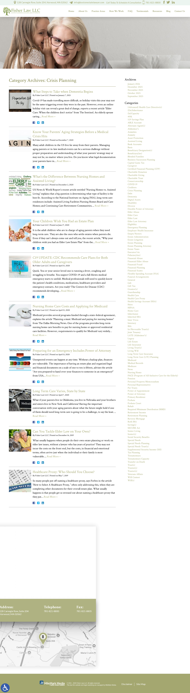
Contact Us (180, 11)
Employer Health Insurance (140, 230)
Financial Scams (135, 270)
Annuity (131, 135)
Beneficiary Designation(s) (140, 150)
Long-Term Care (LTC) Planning (143, 357)
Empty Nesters (135, 233)
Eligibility (132, 224)
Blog (168, 11)
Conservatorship (135, 181)
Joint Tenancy (134, 332)
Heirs (130, 304)
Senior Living (134, 431)
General (131, 280)
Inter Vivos (133, 320)
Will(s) (131, 480)
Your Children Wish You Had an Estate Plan (63, 221)
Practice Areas (98, 11)
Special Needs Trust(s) (138, 446)
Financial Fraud (135, 264)
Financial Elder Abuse (138, 261)
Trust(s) (131, 465)
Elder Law (132, 218)
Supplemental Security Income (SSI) (145, 449)
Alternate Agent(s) (136, 125)
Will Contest (134, 477)
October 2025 (134, 93)
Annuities (132, 132)
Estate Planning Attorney (139, 246)
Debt (130, 193)
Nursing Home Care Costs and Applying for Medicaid (70, 306)
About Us (82, 11)
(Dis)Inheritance (135, 110)
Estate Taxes (133, 249)
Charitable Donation (137, 172)
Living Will (133, 350)
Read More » (48, 116)
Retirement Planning (137, 415)
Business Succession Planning (141, 159)
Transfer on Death (136, 461)
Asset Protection (135, 138)
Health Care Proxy (136, 298)
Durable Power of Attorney (140, 209)
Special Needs (134, 440)
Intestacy (132, 323)
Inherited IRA (134, 316)
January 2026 (134, 84)
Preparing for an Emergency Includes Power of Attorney (72, 350)
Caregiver (132, 165)
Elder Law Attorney (137, 221)
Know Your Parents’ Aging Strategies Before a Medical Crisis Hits (70, 134)
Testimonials (142, 11)
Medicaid (132, 360)
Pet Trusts (132, 387)
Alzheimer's (133, 128)
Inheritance (133, 314)
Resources (157, 11)
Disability (132, 202)
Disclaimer (126, 684)
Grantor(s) (133, 289)
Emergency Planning (137, 227)
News (130, 369)
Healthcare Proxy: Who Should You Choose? (64, 472)
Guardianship (134, 292)
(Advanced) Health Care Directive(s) (145, 107)
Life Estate (133, 341)
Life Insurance (134, 344)
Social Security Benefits (138, 437)
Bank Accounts (135, 144)
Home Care (133, 310)
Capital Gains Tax (136, 162)
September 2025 (135, 96)
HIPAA (131, 307)
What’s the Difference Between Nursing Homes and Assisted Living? (69, 178)
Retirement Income (137, 412)
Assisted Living (135, 141)
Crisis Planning (135, 190)
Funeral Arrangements (138, 276)
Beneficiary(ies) (135, 153)
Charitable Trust (135, 178)
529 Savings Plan (136, 119)
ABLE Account (135, 122)
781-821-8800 (153, 2)
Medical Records (135, 363)
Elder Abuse (133, 212)
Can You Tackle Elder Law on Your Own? (61, 431)
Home (71, 11)
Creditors (132, 187)
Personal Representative (139, 384)
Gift (129, 283)
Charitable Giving (136, 175)
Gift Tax (131, 286)
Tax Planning (134, 452)
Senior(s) (132, 434)
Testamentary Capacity (138, 458)
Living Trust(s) (135, 347)
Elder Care (133, 215)
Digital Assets (134, 199)
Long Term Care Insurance (140, 354)
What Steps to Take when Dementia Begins (63, 91)
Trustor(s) (132, 471)
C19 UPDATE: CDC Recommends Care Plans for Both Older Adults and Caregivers (70, 259)
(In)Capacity (133, 113)
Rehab (131, 406)
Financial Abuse (135, 258)
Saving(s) (132, 424)
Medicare (132, 366)
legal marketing (89, 685)
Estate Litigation (135, 239)
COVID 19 (132, 184)
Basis (130, 147)
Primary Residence (136, 397)
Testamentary (134, 455)
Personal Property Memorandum (143, 381)
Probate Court (134, 403)
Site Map (141, 684)
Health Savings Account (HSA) (142, 301)
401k (130, 116)
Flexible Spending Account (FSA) (143, 273)
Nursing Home (134, 372)
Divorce (131, 206)
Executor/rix (134, 252)
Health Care (133, 295)
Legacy (131, 338)
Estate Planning (135, 242)
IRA (130, 326)
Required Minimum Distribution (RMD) (147, 409)
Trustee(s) (132, 468)
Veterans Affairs (135, 474)
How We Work (116, 11)
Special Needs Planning (138, 443)
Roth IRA (132, 421)
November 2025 (135, 90)
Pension (131, 378)
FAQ (130, 11)
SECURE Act (134, 428)
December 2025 (135, 87)
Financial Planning (136, 267)
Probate (131, 400)
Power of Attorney (136, 394)
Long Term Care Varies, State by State (59, 391)
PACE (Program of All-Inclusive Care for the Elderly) (153, 375)
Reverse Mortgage (136, 418)
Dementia (132, 196)
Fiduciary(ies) (134, 255)
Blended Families (136, 156)
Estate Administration (138, 236)
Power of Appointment (138, 390)
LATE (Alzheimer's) (137, 335)
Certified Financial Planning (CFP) (144, 169)
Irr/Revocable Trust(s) (138, 329)
